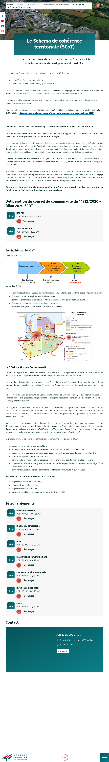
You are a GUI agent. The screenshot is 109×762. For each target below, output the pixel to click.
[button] (98, 4)
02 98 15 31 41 (66, 644)
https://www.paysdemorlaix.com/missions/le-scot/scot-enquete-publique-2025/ (56, 113)
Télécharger (28, 221)
